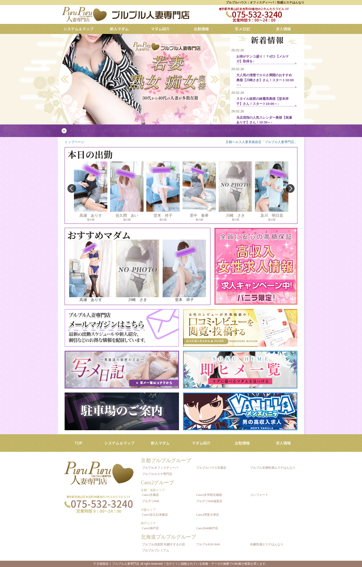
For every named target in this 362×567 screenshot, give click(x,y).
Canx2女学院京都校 (209, 495)
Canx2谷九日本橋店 (155, 514)
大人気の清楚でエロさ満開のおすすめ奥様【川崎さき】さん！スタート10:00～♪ (265, 80)
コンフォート (259, 495)
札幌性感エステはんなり (266, 544)
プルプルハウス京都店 (211, 467)
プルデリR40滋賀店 (209, 501)
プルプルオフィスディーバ (160, 467)
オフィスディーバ (262, 2)
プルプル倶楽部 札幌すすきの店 (163, 544)
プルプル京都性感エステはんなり (272, 467)
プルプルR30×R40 (208, 544)
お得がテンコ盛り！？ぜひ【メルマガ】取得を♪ (262, 59)
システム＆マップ (78, 28)
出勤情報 (201, 28)
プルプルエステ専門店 (157, 474)
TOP (78, 443)
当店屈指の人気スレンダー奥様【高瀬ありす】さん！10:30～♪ (264, 120)
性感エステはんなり (290, 2)
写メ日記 (242, 28)
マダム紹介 (160, 28)
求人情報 (283, 28)
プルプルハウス (236, 2)
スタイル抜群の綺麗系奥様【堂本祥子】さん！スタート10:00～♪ (262, 101)
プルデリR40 (150, 501)
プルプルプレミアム (155, 550)
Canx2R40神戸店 (207, 528)
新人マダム (119, 28)
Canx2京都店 (150, 495)
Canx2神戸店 (150, 528)
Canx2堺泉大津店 (207, 514)
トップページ (74, 142)
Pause (215, 119)
